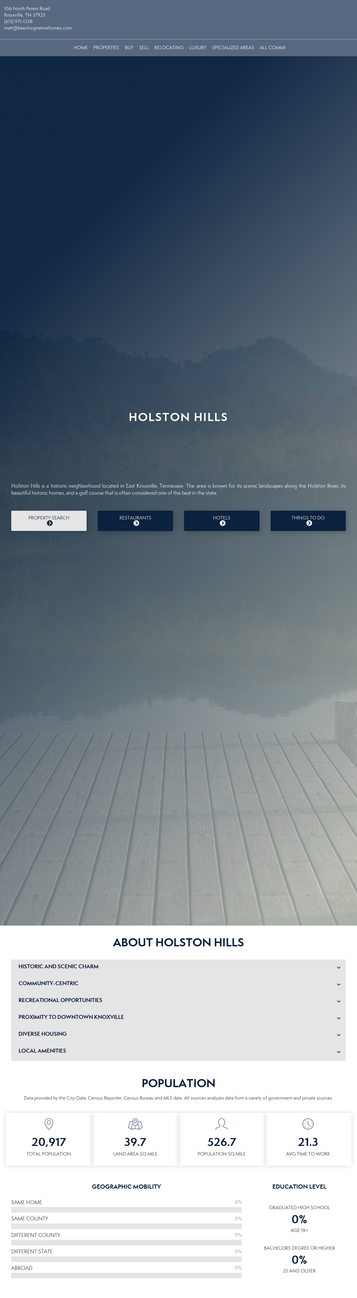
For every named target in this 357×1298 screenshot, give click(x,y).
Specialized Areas (233, 48)
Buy (129, 48)
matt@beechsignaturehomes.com (38, 28)
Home (81, 48)
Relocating (169, 48)
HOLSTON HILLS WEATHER (178, 450)
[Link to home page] (178, 12)
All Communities (280, 48)
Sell (144, 48)
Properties (106, 48)
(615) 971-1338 (18, 21)
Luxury (197, 48)
